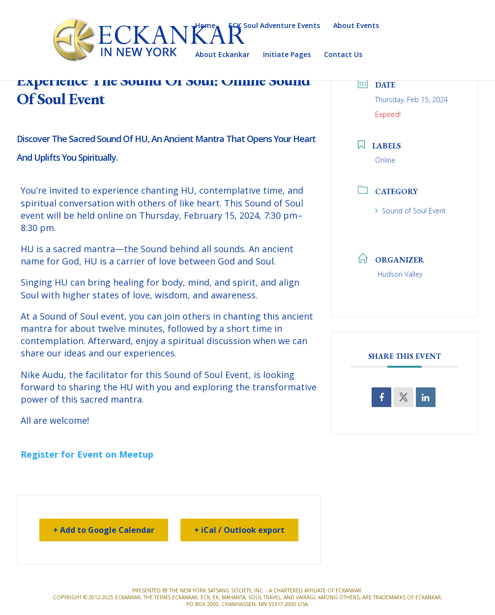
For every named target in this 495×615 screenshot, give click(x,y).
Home (205, 26)
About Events (356, 26)
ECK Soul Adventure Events (274, 26)
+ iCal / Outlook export (239, 530)
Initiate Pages (287, 55)
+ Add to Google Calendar (103, 530)
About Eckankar (222, 55)
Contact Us (343, 55)
